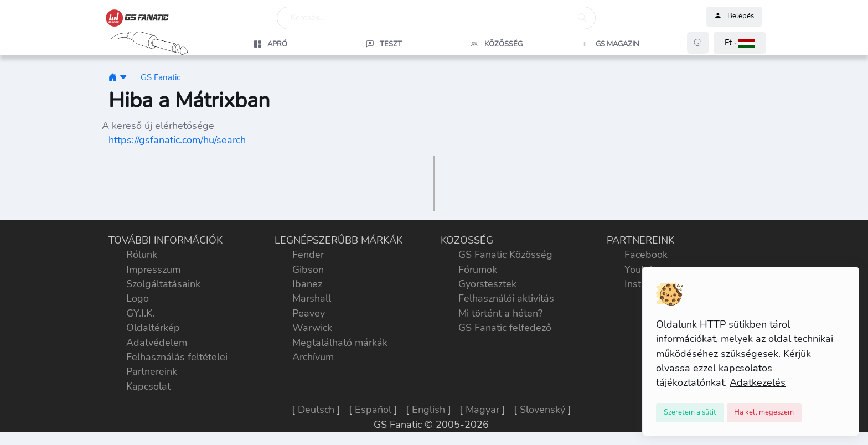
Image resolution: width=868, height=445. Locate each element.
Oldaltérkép (153, 327)
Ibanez (307, 284)
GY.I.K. (140, 313)
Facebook (646, 254)
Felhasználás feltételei (177, 357)
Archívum (313, 357)
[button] (740, 43)
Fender (308, 254)
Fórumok (477, 269)
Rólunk (141, 254)
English (428, 409)
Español (373, 409)
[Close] (690, 412)
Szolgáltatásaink (163, 284)
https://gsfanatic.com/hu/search (177, 140)
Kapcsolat (148, 386)
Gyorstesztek (487, 284)
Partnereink (151, 371)
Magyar (482, 409)
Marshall (311, 298)
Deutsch (316, 409)
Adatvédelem (156, 342)
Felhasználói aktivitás (506, 298)
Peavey (308, 313)
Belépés (734, 17)
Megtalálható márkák (340, 342)
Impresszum (153, 269)
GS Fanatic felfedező (504, 327)
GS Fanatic (160, 77)
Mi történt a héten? (500, 313)
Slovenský (542, 409)
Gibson (308, 269)
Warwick (312, 327)
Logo (137, 298)
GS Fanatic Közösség (505, 254)
